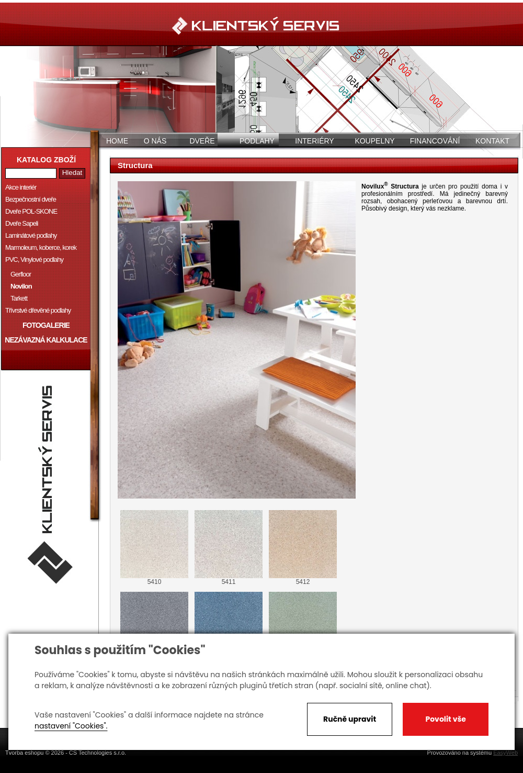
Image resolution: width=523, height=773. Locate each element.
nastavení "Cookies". (71, 726)
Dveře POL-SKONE (31, 211)
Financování (435, 141)
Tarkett (18, 298)
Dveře (201, 141)
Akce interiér (20, 187)
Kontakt (492, 141)
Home (117, 141)
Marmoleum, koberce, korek (40, 247)
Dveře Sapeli (21, 223)
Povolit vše (445, 719)
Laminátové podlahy (30, 235)
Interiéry (314, 141)
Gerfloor (20, 274)
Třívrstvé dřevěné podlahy (38, 310)
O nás (155, 141)
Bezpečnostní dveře (30, 199)
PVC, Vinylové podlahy (34, 259)
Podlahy (257, 141)
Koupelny (374, 141)
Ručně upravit (349, 719)
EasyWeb (505, 752)
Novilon (21, 286)
